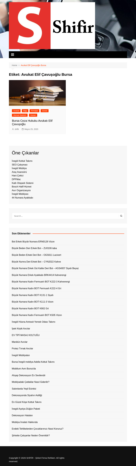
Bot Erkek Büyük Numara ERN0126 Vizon (33, 241)
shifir (17, 129)
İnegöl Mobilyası (20, 194)
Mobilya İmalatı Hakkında (25, 422)
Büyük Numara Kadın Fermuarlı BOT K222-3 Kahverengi (41, 281)
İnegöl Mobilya (19, 168)
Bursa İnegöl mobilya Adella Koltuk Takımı (33, 362)
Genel (44, 111)
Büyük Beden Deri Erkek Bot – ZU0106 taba (34, 248)
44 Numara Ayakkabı (22, 197)
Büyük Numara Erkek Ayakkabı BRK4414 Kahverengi (39, 275)
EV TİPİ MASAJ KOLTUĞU (25, 335)
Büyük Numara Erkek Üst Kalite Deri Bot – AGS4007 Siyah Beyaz (45, 268)
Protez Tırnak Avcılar (22, 348)
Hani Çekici (17, 175)
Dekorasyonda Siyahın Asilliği (27, 395)
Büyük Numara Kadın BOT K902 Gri (30, 308)
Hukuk (33, 115)
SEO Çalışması (19, 164)
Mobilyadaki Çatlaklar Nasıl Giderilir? (30, 382)
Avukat (16, 111)
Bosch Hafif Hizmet (21, 186)
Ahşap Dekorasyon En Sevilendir (28, 375)
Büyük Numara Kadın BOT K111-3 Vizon (32, 302)
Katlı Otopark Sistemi (22, 183)
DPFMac (16, 179)
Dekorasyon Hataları (22, 415)
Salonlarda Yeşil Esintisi (24, 388)
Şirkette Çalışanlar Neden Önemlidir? (31, 435)
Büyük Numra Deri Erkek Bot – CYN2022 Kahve (36, 261)
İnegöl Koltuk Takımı (22, 161)
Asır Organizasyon (21, 190)
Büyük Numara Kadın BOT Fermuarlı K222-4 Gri (36, 288)
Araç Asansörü (19, 172)
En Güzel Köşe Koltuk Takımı (27, 402)
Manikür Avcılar (19, 342)
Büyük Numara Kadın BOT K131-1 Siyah (32, 295)
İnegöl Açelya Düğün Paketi (26, 409)
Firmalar (34, 111)
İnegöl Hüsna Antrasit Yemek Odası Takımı (33, 322)
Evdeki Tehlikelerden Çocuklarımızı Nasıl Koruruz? (37, 429)
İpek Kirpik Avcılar (21, 328)
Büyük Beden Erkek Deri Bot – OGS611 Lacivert (36, 255)
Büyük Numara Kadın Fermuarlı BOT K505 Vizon (37, 315)
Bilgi (25, 111)
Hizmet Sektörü (19, 115)
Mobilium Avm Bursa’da (24, 368)
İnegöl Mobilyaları (21, 355)
